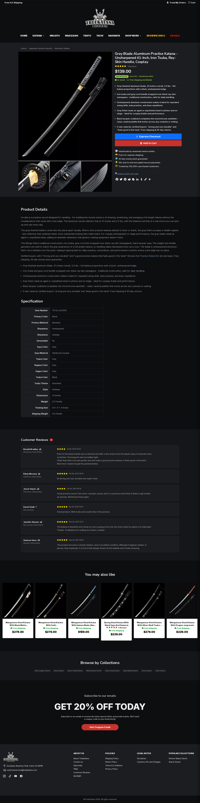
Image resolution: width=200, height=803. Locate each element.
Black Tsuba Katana (75, 671)
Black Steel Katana (112, 671)
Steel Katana (160, 671)
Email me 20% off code (128, 174)
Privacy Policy (111, 769)
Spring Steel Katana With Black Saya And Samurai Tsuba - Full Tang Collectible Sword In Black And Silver (116, 624)
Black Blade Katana (130, 671)
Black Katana (59, 671)
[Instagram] (4, 776)
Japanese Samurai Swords (40, 48)
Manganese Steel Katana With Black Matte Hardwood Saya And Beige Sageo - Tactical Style (18, 624)
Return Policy (111, 762)
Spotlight (77, 776)
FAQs (75, 769)
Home (23, 48)
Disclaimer (141, 758)
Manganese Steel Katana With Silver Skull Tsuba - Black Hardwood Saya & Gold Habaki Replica (149, 624)
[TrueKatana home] (100, 19)
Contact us (78, 762)
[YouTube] (15, 776)
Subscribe (77, 765)
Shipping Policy (111, 758)
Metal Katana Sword (93, 671)
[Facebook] (21, 776)
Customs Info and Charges (148, 762)
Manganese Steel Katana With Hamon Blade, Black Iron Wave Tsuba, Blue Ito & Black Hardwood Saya (83, 624)
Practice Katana (147, 256)
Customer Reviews (81, 772)
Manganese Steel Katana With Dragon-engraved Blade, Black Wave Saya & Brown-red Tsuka (182, 624)
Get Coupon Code (100, 727)
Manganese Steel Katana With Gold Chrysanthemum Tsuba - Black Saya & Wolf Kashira (50, 624)
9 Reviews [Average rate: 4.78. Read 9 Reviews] (132, 66)
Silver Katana (147, 671)
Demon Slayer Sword (178, 758)
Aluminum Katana (62, 48)
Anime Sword (174, 762)
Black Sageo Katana (42, 671)
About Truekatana (81, 758)
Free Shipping (18, 628)
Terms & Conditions (113, 765)
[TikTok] (10, 776)
